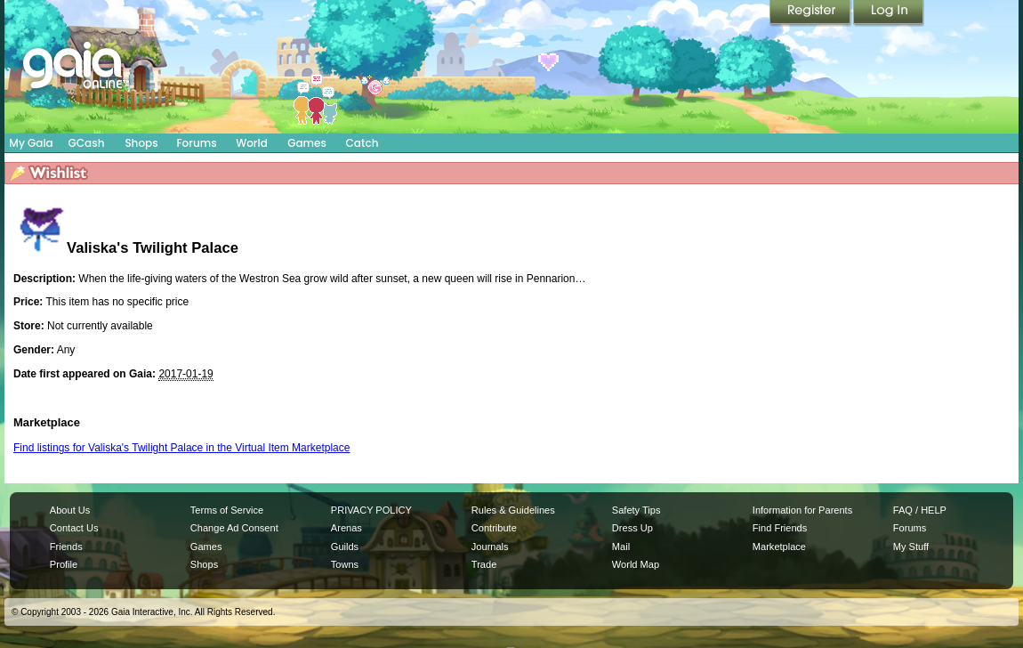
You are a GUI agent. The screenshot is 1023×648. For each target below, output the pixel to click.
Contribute (494, 527)
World (252, 142)
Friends (66, 546)
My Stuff (911, 546)
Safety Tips (636, 510)
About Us (70, 510)
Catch (362, 142)
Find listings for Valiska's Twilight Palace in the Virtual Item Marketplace (181, 447)
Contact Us (74, 527)
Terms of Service (226, 510)
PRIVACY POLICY (371, 510)
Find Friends (780, 527)
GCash (86, 142)
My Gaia (30, 142)
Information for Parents (802, 510)
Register (811, 13)
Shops (141, 142)
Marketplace (779, 546)
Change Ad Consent (234, 527)
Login (888, 13)
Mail (621, 546)
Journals (490, 546)
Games (306, 142)
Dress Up (632, 527)
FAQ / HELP (919, 510)
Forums (196, 142)
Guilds (344, 546)
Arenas (346, 527)
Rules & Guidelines (513, 510)
